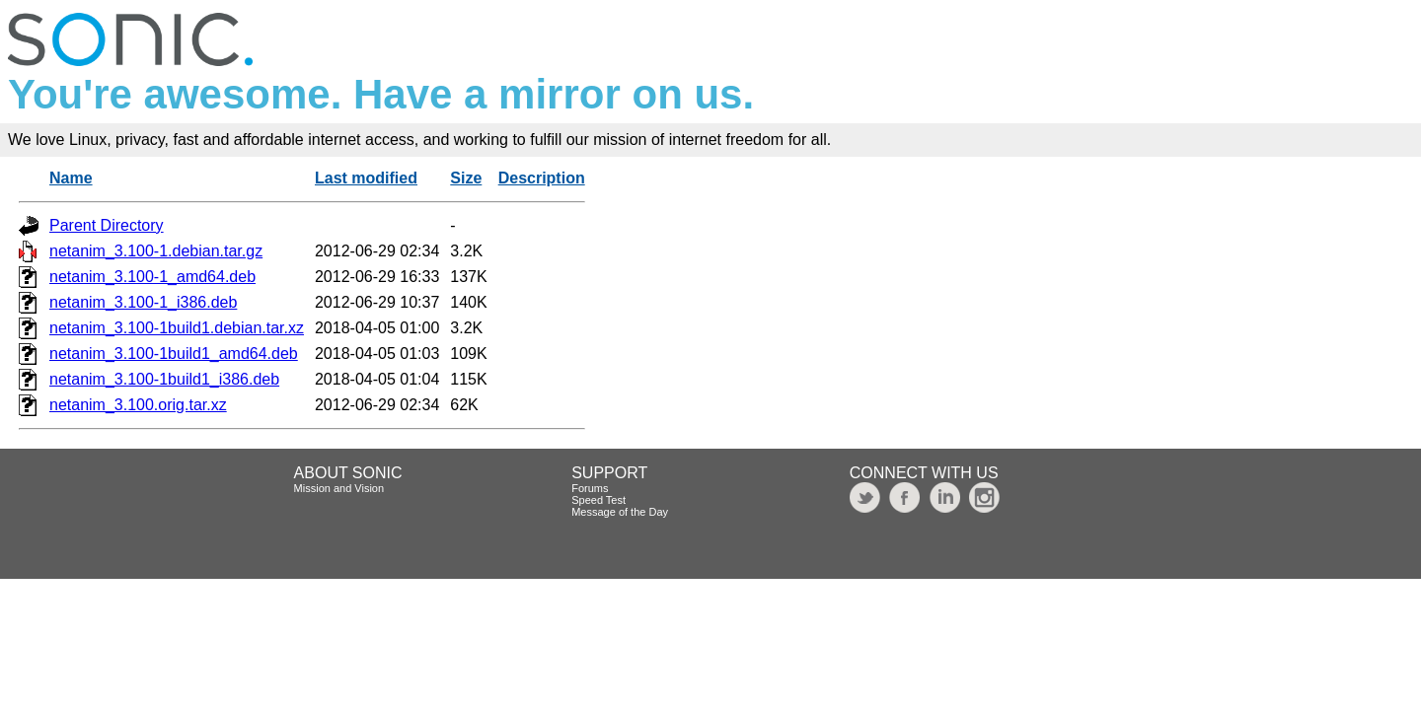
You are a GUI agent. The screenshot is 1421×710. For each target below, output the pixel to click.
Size (466, 178)
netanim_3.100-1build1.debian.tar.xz (176, 328)
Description (541, 178)
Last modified (366, 178)
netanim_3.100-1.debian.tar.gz (155, 251)
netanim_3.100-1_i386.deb (143, 302)
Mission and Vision (339, 488)
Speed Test (598, 500)
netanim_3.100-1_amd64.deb (152, 276)
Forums (589, 488)
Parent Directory (106, 225)
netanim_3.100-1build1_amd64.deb (173, 353)
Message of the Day (619, 512)
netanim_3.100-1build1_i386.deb (164, 379)
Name (71, 178)
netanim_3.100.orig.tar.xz (138, 404)
